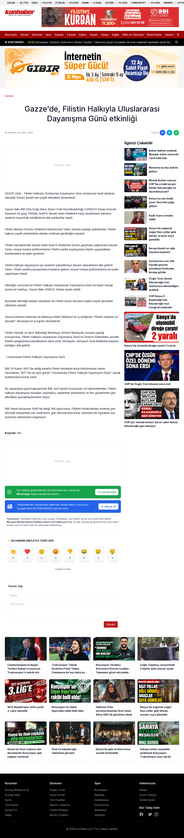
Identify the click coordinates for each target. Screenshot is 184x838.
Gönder (110, 625)
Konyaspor (101, 791)
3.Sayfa (71, 34)
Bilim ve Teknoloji (132, 34)
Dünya (104, 34)
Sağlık (115, 34)
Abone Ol (108, 506)
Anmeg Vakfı (12, 796)
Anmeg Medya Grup (17, 791)
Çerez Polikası (147, 796)
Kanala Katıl (107, 492)
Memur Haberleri (60, 806)
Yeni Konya (11, 806)
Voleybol (100, 816)
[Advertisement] (63, 165)
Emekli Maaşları (59, 811)
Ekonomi (37, 34)
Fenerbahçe (102, 806)
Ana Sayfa (11, 34)
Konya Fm (11, 811)
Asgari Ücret (57, 791)
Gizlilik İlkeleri (147, 801)
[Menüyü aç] (178, 34)
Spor (48, 34)
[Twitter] (150, 815)
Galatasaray (102, 801)
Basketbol (100, 811)
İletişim (169, 34)
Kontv (8, 801)
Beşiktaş (99, 796)
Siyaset (59, 34)
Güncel (24, 34)
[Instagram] (156, 815)
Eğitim (82, 34)
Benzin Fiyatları (59, 816)
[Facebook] (141, 815)
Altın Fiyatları (57, 801)
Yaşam (94, 34)
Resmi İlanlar (154, 34)
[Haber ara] (176, 42)
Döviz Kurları (57, 796)
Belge (8, 816)
